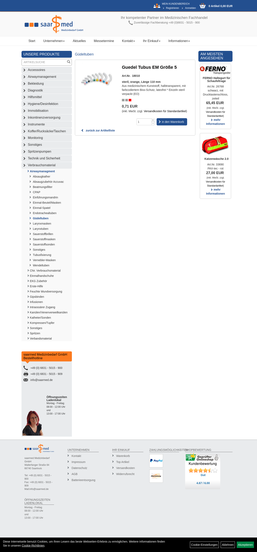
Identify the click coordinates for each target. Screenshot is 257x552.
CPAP (36, 192)
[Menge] (144, 121)
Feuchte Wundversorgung (46, 291)
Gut (203, 475)
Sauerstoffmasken (44, 239)
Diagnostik (35, 90)
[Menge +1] (153, 120)
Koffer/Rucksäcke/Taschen (47, 131)
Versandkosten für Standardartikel (165, 111)
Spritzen (35, 333)
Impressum (78, 462)
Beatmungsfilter (42, 187)
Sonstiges (35, 144)
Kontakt (128, 41)
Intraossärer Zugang (42, 307)
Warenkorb (123, 456)
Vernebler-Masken (44, 260)
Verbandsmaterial (41, 338)
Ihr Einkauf (151, 41)
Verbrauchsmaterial (42, 165)
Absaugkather (41, 176)
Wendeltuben (41, 265)
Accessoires (36, 70)
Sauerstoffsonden (44, 244)
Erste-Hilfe (36, 286)
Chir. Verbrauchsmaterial (45, 270)
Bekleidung (36, 83)
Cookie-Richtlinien (33, 545)
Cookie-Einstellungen (204, 544)
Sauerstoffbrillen (43, 234)
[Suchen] (68, 62)
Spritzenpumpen (39, 151)
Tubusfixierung (42, 255)
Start (32, 41)
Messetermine (104, 41)
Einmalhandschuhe (42, 275)
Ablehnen (228, 544)
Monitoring (35, 138)
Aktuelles (79, 41)
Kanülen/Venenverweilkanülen (49, 312)
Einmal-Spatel (41, 207)
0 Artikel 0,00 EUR (221, 6)
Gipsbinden (37, 296)
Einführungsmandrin (45, 197)
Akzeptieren (245, 544)
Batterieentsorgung (83, 480)
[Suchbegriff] (44, 62)
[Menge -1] (153, 123)
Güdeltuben (41, 218)
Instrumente (36, 124)
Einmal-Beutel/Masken (47, 202)
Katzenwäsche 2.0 (216, 158)
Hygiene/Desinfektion (43, 104)
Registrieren (172, 8)
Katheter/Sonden (40, 317)
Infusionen (36, 302)
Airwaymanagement (42, 76)
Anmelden (190, 8)
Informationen (179, 41)
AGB (74, 474)
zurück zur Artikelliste (98, 130)
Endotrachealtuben (45, 213)
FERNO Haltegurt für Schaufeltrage (216, 79)
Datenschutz (79, 468)
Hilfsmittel (35, 97)
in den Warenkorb (173, 121)
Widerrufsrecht (125, 474)
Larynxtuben (40, 228)
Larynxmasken (42, 223)
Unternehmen (54, 41)
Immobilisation (38, 110)
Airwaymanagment (42, 171)
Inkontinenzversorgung (44, 117)
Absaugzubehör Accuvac (48, 181)
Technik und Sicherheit (44, 158)
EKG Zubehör (38, 281)
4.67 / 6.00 (203, 483)
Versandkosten (125, 468)
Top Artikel (122, 462)
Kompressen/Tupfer (42, 322)
